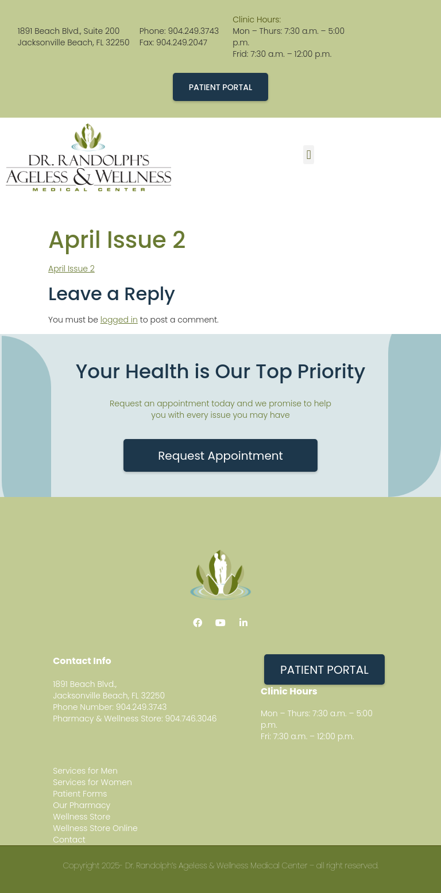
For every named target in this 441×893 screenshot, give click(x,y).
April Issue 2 (71, 268)
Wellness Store (81, 816)
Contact (69, 839)
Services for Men (85, 770)
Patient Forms (80, 793)
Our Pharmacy (81, 805)
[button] (308, 154)
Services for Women (92, 782)
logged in (119, 319)
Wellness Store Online (95, 828)
